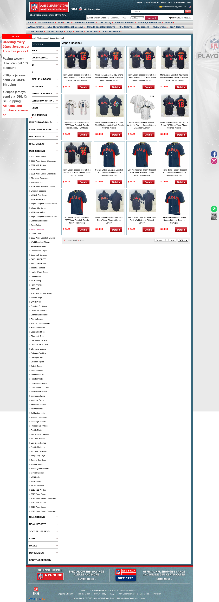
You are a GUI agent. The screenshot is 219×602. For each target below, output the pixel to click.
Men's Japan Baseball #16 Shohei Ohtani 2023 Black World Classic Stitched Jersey (77, 172)
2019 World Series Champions (43, 511)
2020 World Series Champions (43, 161)
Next (172, 240)
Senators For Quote (39, 306)
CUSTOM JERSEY (39, 310)
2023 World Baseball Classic (43, 187)
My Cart (181, 18)
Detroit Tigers (36, 366)
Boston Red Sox (37, 332)
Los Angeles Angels (39, 383)
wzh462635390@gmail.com (174, 6)
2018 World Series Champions (43, 498)
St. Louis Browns (38, 439)
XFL (69, 22)
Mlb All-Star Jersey (39, 208)
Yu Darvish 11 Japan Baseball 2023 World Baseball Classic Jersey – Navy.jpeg (76, 220)
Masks (79, 31)
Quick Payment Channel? (98, 18)
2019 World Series (38, 507)
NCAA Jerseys (35, 31)
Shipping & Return (65, 594)
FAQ (112, 594)
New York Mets (37, 409)
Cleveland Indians (38, 349)
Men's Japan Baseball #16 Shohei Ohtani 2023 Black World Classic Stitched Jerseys (174, 125)
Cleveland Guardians (39, 178)
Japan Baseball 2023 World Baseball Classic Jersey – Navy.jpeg (174, 220)
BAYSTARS (36, 302)
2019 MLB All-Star (38, 503)
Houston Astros (37, 375)
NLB (60, 22)
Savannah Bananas (39, 255)
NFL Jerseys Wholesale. (99, 598)
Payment (157, 594)
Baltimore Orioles (38, 328)
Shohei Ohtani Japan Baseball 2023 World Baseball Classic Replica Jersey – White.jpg (76, 125)
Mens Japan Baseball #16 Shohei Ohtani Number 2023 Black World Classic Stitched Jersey (174, 77)
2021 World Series (38, 169)
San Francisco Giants (40, 434)
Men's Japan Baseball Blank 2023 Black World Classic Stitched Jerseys (109, 220)
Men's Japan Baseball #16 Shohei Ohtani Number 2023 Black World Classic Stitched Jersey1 (109, 77)
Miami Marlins (36, 182)
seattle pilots (36, 430)
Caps (70, 31)
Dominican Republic (39, 221)
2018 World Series (38, 494)
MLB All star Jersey (39, 195)
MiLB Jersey (36, 281)
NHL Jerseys (142, 27)
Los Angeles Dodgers (40, 387)
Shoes (31, 22)
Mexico (168, 22)
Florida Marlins (37, 370)
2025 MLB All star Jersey (41, 293)
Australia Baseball (124, 22)
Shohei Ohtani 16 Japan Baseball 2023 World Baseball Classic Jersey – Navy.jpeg (109, 172)
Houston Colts (37, 379)
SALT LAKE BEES (38, 259)
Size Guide (144, 594)
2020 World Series (38, 157)
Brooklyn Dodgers (38, 191)
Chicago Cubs (37, 357)
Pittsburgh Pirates (38, 422)
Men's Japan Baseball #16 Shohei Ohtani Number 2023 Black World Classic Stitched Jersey (142, 77)
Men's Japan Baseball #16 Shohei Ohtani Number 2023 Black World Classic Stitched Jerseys (77, 77)
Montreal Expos (37, 400)
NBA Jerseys (177, 27)
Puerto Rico (36, 234)
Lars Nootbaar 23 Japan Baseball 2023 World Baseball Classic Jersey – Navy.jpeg (142, 172)
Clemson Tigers (37, 362)
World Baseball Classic (40, 242)
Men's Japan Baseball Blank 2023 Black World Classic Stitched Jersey (142, 220)
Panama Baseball (38, 246)
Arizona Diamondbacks (40, 323)
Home (139, 3)
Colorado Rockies (38, 353)
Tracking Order (83, 594)
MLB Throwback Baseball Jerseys (65, 27)
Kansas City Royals (39, 417)
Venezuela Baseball (85, 22)
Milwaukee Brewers (39, 392)
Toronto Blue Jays (38, 460)
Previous (160, 240)
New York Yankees (38, 404)
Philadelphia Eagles (39, 251)
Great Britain (36, 225)
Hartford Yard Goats (39, 272)
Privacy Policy (100, 594)
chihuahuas (36, 276)
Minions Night (36, 298)
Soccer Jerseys (55, 31)
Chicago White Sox (39, 340)
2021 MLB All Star (38, 165)
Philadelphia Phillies (39, 426)
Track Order (166, 3)
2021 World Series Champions (43, 174)
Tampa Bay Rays (38, 456)
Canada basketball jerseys (101, 27)
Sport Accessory (111, 31)
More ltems (93, 31)
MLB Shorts (36, 481)
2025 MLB (35, 289)
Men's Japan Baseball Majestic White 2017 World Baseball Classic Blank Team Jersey (141, 125)
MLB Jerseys (159, 27)
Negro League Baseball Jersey (43, 204)
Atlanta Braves (37, 319)
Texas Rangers (37, 464)
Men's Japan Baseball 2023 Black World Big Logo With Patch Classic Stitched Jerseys (109, 125)
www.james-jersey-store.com (133, 598)
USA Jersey (105, 22)
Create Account (151, 3)
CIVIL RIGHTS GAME (40, 345)
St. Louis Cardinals (39, 451)
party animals (36, 285)
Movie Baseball (37, 473)
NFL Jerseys (125, 27)
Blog (189, 3)
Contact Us (179, 3)
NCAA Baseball (46, 22)
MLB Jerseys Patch (39, 199)
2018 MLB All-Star (38, 490)
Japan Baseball (37, 229)
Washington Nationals (149, 22)
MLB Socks (35, 477)
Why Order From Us (127, 594)
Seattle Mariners (37, 447)
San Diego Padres (38, 443)
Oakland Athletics (38, 413)
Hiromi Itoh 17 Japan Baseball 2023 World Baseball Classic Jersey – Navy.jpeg (174, 172)
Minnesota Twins (38, 396)
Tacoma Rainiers (38, 268)
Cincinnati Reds (37, 336)
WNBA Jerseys (36, 27)
